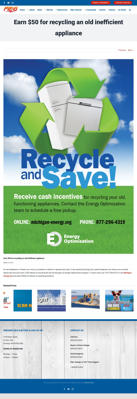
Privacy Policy (89, 383)
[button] (130, 10)
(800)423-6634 (76, 340)
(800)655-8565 (76, 357)
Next (130, 50)
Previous (122, 50)
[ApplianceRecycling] (68, 156)
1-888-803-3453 (76, 367)
